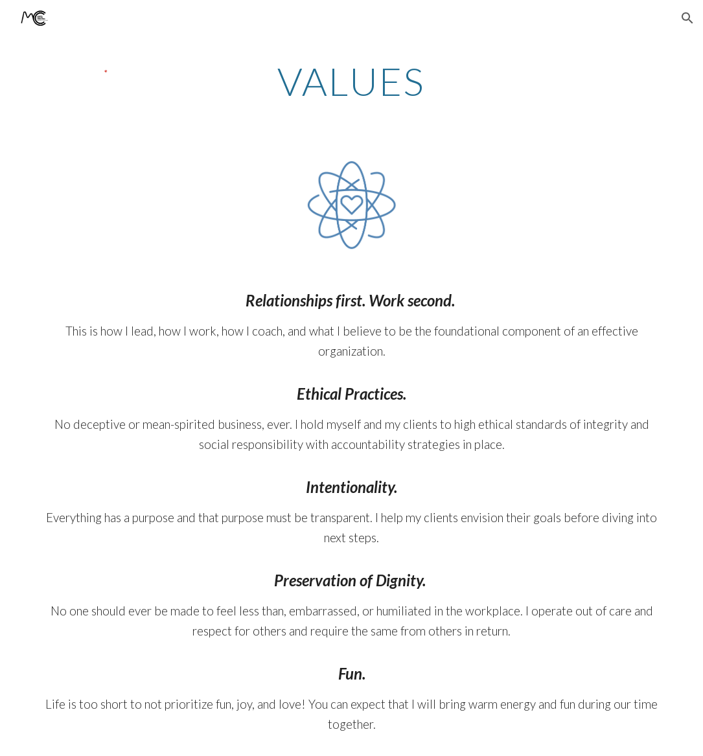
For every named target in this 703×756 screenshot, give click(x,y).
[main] (351, 81)
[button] (687, 18)
